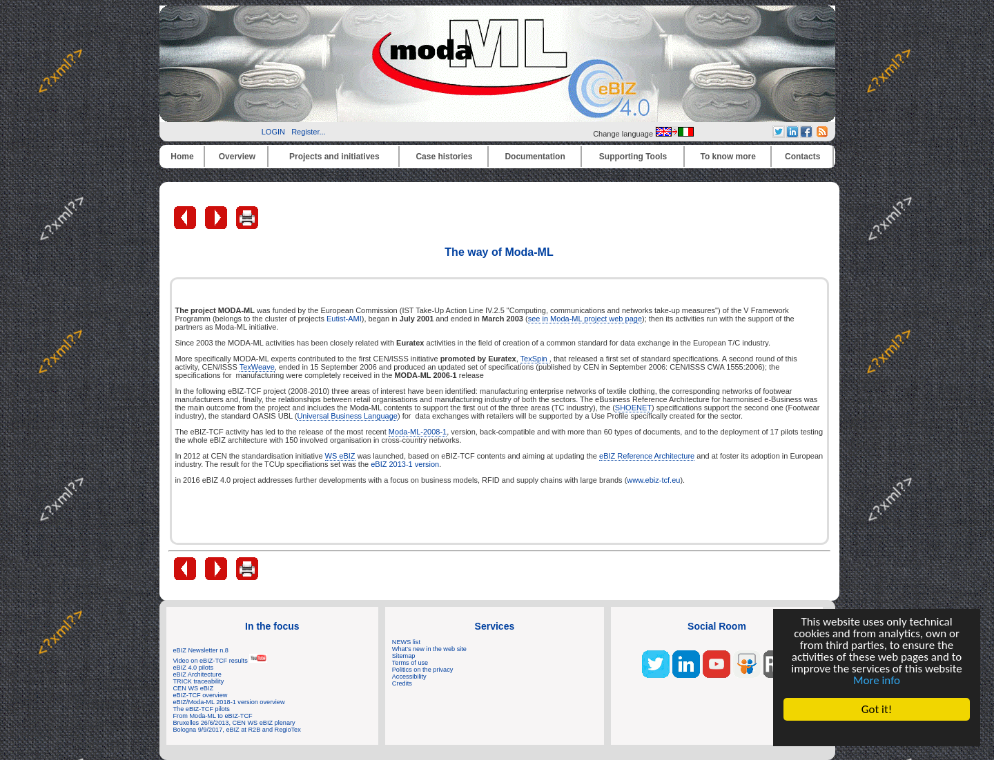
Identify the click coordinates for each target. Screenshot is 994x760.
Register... (308, 132)
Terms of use (410, 662)
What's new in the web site (429, 649)
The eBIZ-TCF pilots (201, 709)
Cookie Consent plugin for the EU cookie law (876, 733)
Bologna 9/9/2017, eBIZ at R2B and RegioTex (237, 729)
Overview (237, 156)
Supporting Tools (633, 156)
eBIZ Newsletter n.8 (200, 650)
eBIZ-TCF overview (200, 695)
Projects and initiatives (334, 156)
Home (181, 156)
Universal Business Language (347, 416)
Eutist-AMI (344, 318)
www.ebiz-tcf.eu (653, 480)
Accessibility (409, 676)
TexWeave (257, 367)
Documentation (535, 156)
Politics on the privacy (423, 669)
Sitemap (404, 655)
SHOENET (633, 407)
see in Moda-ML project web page (585, 318)
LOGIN (273, 132)
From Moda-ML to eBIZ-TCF (213, 715)
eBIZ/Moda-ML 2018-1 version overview (229, 702)
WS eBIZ (340, 456)
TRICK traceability (198, 681)
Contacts (802, 156)
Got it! (876, 709)
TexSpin (534, 358)
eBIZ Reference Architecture (646, 456)
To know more (728, 156)
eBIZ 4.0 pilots (193, 667)
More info (876, 680)
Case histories (444, 156)
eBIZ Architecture (197, 674)
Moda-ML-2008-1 (418, 432)
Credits (402, 683)
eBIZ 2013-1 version (405, 464)
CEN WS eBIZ (193, 688)
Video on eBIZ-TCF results (220, 660)
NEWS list (406, 642)
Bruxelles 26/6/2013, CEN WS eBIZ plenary (234, 722)
